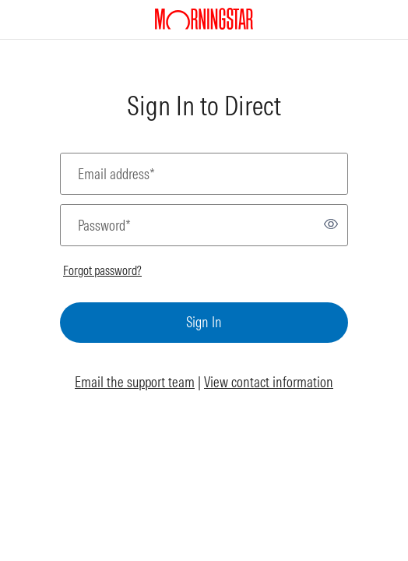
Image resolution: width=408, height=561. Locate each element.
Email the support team (135, 382)
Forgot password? (102, 270)
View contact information (268, 382)
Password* (104, 226)
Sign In (204, 322)
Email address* (116, 174)
